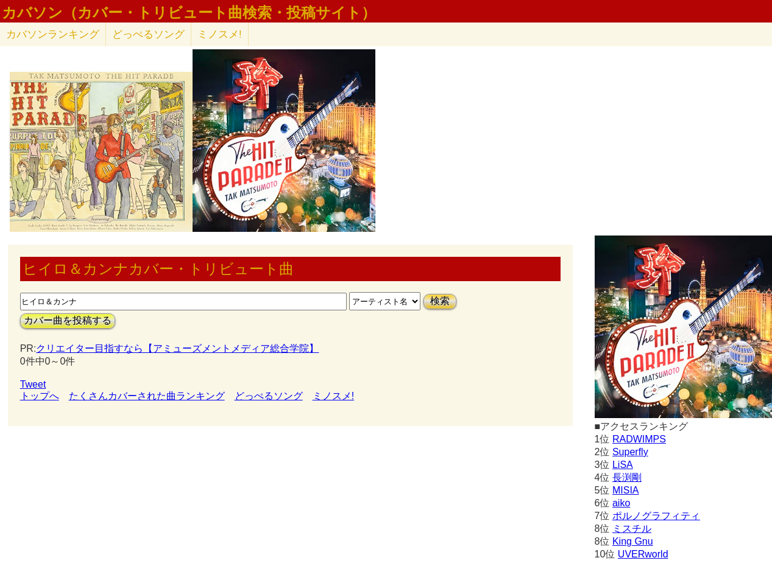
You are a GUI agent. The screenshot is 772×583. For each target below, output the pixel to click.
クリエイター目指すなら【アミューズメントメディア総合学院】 (177, 348)
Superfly (630, 452)
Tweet (33, 384)
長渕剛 (627, 477)
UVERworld (643, 554)
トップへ (39, 396)
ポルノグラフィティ (656, 516)
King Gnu (632, 541)
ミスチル (631, 528)
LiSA (622, 464)
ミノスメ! (219, 34)
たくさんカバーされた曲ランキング (147, 396)
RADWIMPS (639, 439)
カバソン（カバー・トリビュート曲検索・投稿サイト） (189, 13)
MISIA (625, 490)
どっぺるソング (148, 34)
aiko (621, 503)
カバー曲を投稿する (68, 320)
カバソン (52, 34)
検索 (440, 301)
